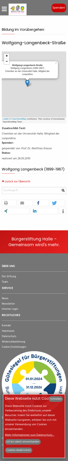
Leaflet (6, 119)
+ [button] (7, 56)
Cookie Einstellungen (14, 347)
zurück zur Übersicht (16, 181)
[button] (9, 203)
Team (5, 282)
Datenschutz (9, 336)
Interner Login (10, 309)
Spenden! (58, 7)
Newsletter (8, 304)
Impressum (8, 331)
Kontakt (6, 325)
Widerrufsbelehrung (13, 342)
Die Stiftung (9, 276)
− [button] (7, 61)
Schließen (56, 399)
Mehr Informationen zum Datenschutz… (29, 435)
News (5, 298)
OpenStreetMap (19, 119)
